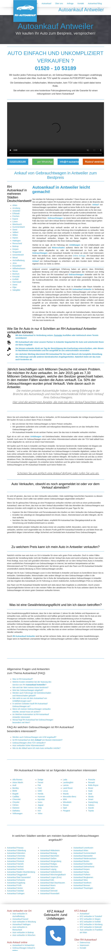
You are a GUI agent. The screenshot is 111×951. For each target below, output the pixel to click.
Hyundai (41, 799)
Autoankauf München (49, 866)
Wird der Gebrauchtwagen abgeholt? (28, 690)
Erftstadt (16, 213)
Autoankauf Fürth (14, 885)
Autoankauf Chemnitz (16, 856)
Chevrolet (17, 799)
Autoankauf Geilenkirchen (51, 872)
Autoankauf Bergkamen (83, 877)
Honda (40, 794)
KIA (39, 811)
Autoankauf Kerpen (81, 869)
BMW (15, 791)
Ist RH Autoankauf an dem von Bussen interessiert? (38, 740)
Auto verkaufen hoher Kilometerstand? (29, 745)
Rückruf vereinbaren (94, 161)
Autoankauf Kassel (20, 919)
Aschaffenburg (19, 260)
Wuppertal (17, 252)
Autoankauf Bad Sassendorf (19, 877)
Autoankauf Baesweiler (83, 856)
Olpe (15, 287)
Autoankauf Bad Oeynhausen (52, 883)
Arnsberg (16, 208)
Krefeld (15, 279)
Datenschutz (85, 942)
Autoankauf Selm (47, 888)
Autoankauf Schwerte (16, 880)
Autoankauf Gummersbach (84, 853)
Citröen (16, 805)
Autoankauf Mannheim (49, 856)
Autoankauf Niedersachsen (84, 858)
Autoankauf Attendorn (16, 853)
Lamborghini (68, 782)
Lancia (65, 785)
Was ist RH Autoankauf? (23, 679)
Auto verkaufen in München (24, 935)
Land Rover (68, 788)
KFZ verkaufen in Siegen (90, 919)
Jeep (40, 808)
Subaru (91, 805)
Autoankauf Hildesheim (50, 850)
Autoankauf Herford (15, 866)
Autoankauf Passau (15, 848)
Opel (65, 808)
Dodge (40, 780)
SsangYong (93, 802)
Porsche (91, 780)
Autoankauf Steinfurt (15, 858)
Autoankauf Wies (80, 880)
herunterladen (35, 350)
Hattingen (17, 241)
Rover (90, 788)
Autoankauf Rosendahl (49, 893)
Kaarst (15, 219)
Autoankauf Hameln (15, 864)
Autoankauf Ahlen (80, 850)
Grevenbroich (18, 255)
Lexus (65, 791)
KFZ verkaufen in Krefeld (90, 922)
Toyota (91, 811)
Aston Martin (18, 782)
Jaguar (40, 805)
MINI (65, 799)
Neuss (15, 271)
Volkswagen (18, 813)
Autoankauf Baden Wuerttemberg (21, 872)
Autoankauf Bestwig (48, 853)
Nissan (66, 805)
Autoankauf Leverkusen (83, 848)
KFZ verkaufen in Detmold (91, 927)
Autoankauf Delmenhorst (83, 866)
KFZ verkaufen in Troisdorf (91, 916)
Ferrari (40, 782)
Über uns (59, 3)
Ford (40, 788)
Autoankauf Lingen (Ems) (50, 877)
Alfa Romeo (17, 780)
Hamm (15, 238)
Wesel (15, 258)
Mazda (66, 794)
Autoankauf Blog (95, 3)
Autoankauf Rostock (15, 861)
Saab (90, 791)
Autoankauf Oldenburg (16, 850)
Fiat (39, 785)
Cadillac (16, 796)
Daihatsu (16, 811)
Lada (65, 780)
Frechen (16, 216)
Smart (90, 799)
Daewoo (16, 808)
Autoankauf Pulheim (81, 875)
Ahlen (15, 205)
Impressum (84, 945)
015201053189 (18, 161)
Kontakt (80, 3)
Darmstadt (17, 282)
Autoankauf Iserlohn (15, 869)
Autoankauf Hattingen (22, 924)
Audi (14, 785)
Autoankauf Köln (47, 880)
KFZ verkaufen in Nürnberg (91, 924)
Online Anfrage (79, 256)
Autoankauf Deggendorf (17, 875)
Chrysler (16, 802)
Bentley (16, 788)
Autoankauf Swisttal (15, 891)
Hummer (41, 796)
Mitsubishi (67, 802)
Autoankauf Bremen (81, 885)
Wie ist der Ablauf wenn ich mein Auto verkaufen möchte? (37, 748)
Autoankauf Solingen (15, 893)
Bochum (16, 274)
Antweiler (16, 211)
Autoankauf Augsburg (16, 883)
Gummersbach (19, 227)
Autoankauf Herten (15, 888)
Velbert (15, 232)
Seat (90, 794)
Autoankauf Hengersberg (50, 861)
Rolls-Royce (93, 785)
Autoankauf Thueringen (83, 888)
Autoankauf (46, 3)
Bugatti (15, 794)
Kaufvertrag (72, 348)
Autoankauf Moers (48, 885)
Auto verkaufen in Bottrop (23, 932)
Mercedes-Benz (69, 796)
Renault (91, 782)
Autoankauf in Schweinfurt (23, 945)
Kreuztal (16, 276)
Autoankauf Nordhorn (82, 883)
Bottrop (16, 246)
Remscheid (17, 243)
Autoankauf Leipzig (48, 869)
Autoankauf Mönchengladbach (53, 875)
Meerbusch (17, 224)
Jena (15, 263)
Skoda (91, 796)
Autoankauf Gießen (48, 858)
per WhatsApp (44, 161)
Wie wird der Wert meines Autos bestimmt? (30, 687)
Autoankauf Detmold (48, 891)
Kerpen (16, 249)
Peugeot (66, 811)
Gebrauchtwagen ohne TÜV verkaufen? (29, 743)
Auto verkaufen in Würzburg (24, 922)
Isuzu (40, 802)
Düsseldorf (17, 266)
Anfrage (70, 3)
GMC (40, 791)
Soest (15, 230)
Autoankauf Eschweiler (83, 864)
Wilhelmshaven (19, 268)
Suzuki (91, 808)
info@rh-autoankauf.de (69, 161)
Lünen (15, 221)
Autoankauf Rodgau (48, 864)
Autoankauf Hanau (81, 872)
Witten (15, 235)
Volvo (40, 813)
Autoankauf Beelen (81, 861)
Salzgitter (16, 290)
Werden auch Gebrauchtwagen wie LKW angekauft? (34, 737)
